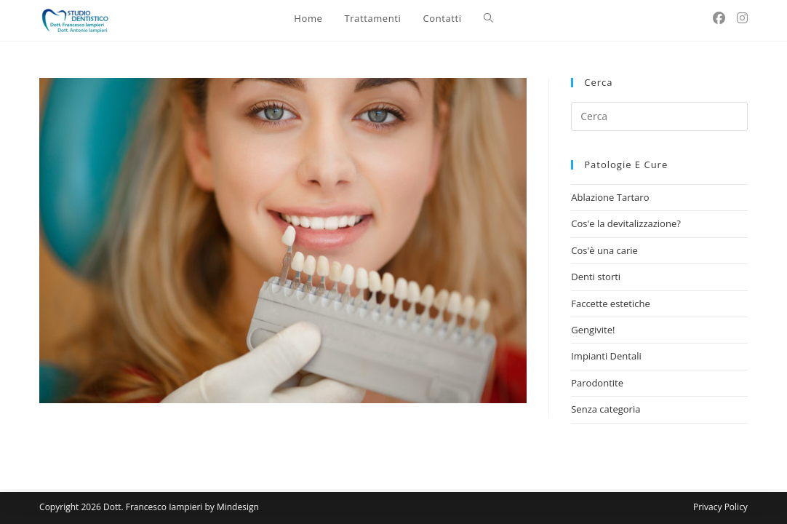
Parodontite (597, 382)
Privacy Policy (720, 507)
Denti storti (595, 276)
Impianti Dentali (606, 355)
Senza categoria (605, 409)
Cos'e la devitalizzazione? (626, 223)
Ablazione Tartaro (610, 197)
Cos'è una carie (604, 250)
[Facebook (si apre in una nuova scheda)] (719, 18)
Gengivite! (593, 329)
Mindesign (238, 507)
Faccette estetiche (610, 303)
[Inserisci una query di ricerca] (659, 116)
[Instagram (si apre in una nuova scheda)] (742, 18)
